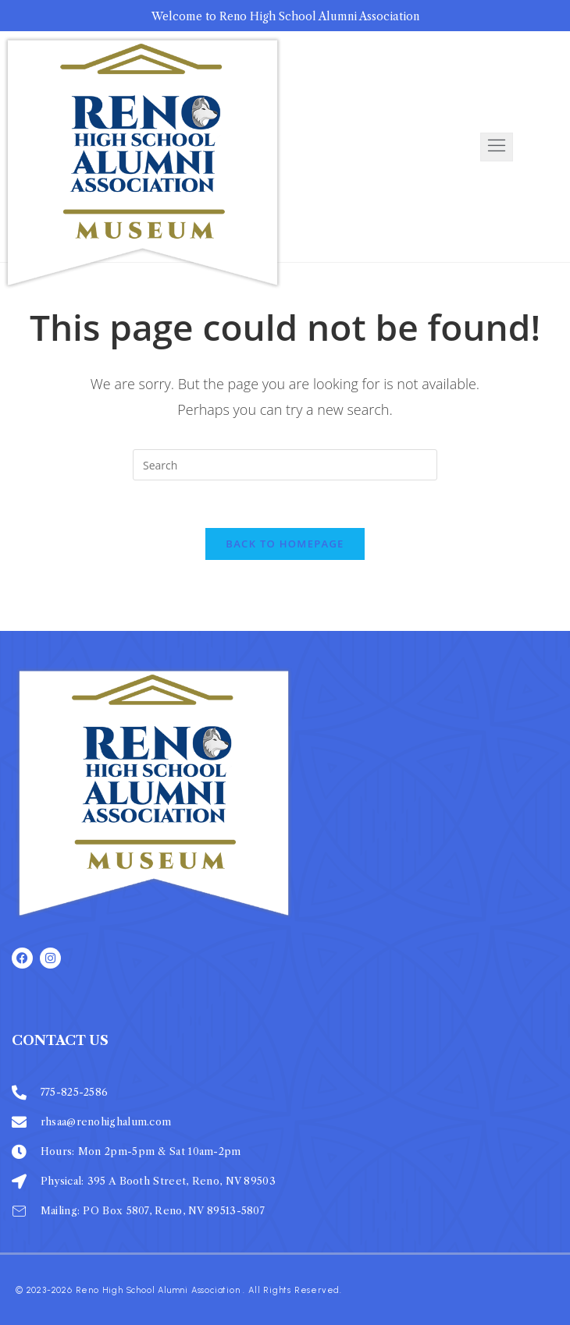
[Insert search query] (285, 464)
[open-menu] (496, 147)
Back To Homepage (285, 544)
